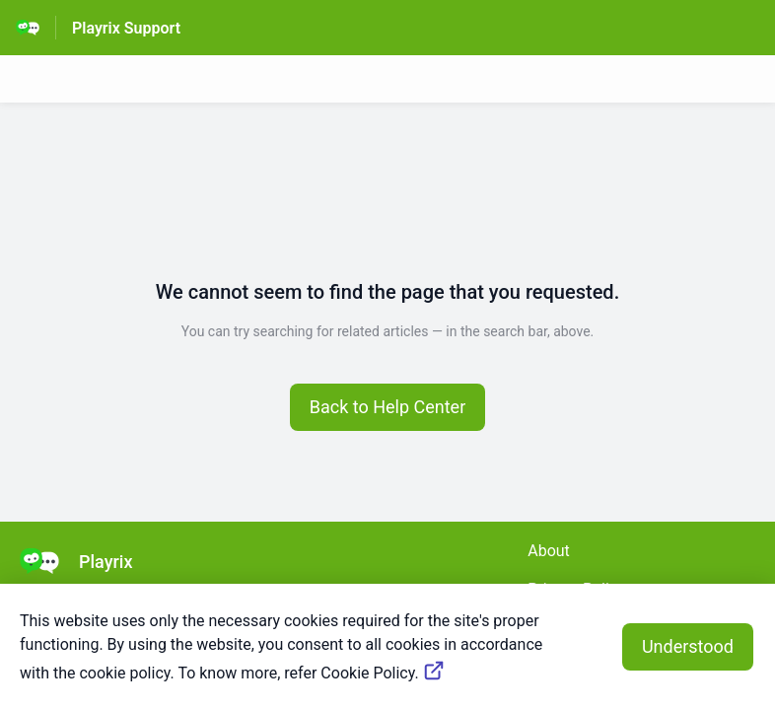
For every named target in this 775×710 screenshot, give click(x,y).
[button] (388, 407)
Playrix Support (126, 28)
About (549, 550)
